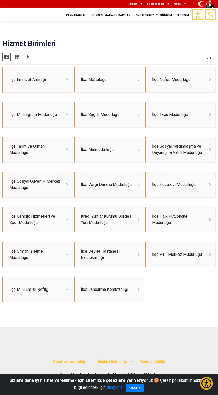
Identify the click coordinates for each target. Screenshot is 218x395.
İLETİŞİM (183, 15)
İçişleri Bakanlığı (155, 4)
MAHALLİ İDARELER (117, 15)
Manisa (178, 4)
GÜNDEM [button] (166, 15)
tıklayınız (115, 387)
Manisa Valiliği (152, 361)
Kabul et (135, 387)
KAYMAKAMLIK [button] (76, 15)
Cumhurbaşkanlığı (69, 361)
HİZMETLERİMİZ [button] (143, 15)
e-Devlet (132, 4)
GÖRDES (97, 15)
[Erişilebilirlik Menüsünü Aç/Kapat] (206, 383)
